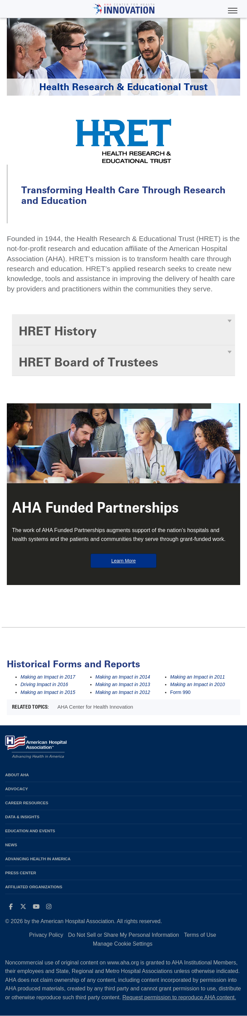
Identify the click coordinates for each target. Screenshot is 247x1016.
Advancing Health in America (37, 859)
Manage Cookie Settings (122, 944)
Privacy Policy (46, 935)
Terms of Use (200, 935)
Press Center (20, 873)
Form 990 (180, 692)
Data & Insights (22, 817)
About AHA (17, 775)
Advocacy (16, 789)
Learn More (123, 560)
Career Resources (26, 803)
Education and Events (30, 831)
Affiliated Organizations (33, 887)
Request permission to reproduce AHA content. (179, 997)
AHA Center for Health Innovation (95, 707)
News (11, 845)
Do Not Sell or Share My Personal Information (123, 935)
